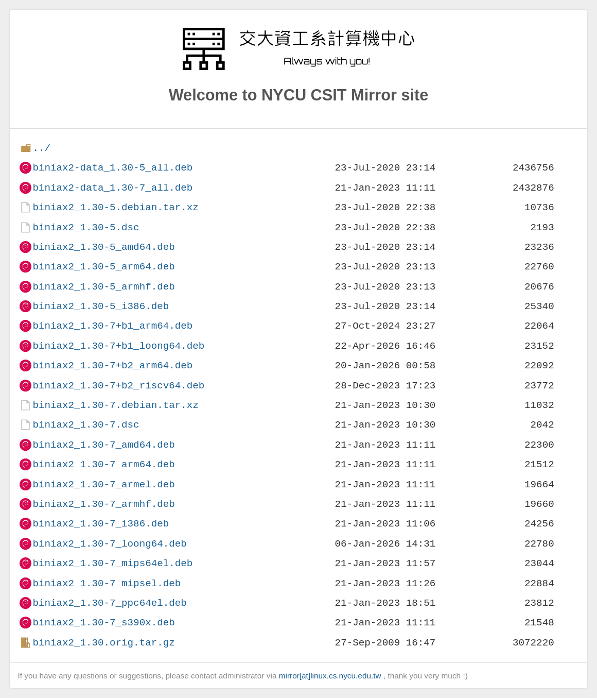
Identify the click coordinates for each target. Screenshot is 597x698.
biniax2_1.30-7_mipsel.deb (106, 583)
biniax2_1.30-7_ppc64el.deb (109, 603)
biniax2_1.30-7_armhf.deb (103, 504)
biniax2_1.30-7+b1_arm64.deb (112, 326)
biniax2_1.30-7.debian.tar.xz (115, 405)
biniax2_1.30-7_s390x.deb (103, 622)
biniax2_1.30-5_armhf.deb (103, 287)
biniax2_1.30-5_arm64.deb (103, 267)
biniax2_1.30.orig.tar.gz (103, 643)
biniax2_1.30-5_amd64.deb (103, 247)
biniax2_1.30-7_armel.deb (103, 484)
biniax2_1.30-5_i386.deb (100, 306)
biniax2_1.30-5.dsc (85, 227)
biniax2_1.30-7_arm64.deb (103, 464)
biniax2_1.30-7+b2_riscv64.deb (118, 386)
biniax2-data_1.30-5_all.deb (112, 168)
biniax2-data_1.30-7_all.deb (112, 188)
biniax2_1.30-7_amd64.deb (103, 445)
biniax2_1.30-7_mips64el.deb (112, 563)
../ (41, 148)
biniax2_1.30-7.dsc (85, 425)
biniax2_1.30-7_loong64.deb (109, 544)
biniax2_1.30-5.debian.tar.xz (115, 207)
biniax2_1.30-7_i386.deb (100, 524)
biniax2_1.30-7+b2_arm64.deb (112, 365)
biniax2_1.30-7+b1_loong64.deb (118, 346)
